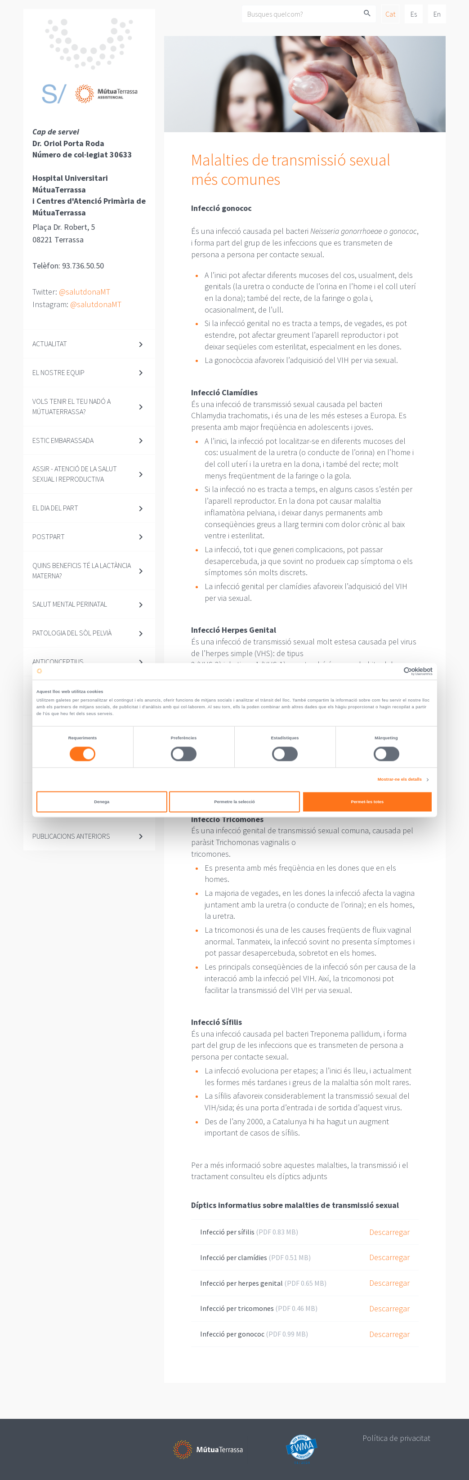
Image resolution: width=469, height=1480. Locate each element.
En (437, 13)
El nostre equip (58, 372)
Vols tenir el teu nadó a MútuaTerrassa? (71, 406)
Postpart (48, 536)
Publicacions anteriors (71, 836)
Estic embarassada (63, 440)
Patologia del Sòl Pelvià (72, 632)
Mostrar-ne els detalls (400, 780)
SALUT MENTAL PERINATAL (69, 603)
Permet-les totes (367, 802)
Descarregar (389, 1232)
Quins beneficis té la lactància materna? (81, 570)
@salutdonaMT (84, 291)
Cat (390, 13)
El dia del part (55, 507)
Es (414, 13)
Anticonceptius (58, 661)
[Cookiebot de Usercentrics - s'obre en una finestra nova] (393, 671)
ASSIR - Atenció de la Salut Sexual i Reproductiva (74, 473)
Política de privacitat (396, 1438)
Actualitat (49, 343)
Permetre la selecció (234, 802)
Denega (101, 802)
